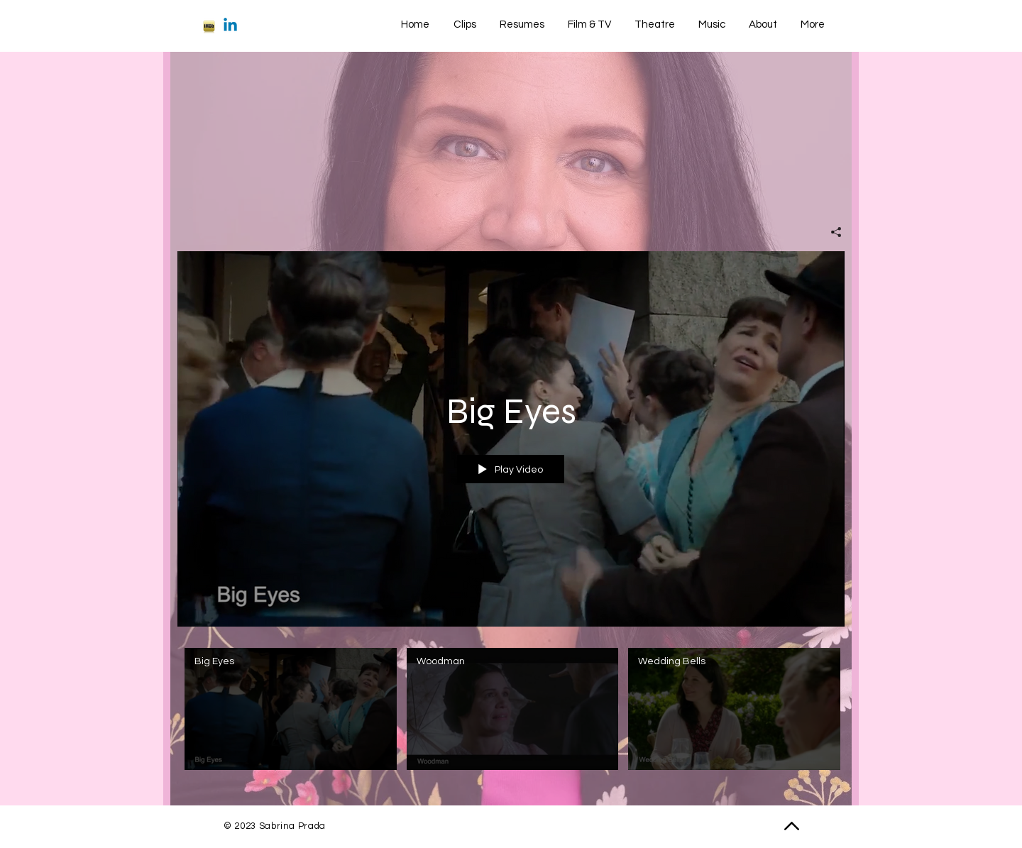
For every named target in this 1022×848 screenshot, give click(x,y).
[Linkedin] (230, 26)
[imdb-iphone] (209, 26)
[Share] (831, 232)
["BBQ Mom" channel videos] (511, 713)
